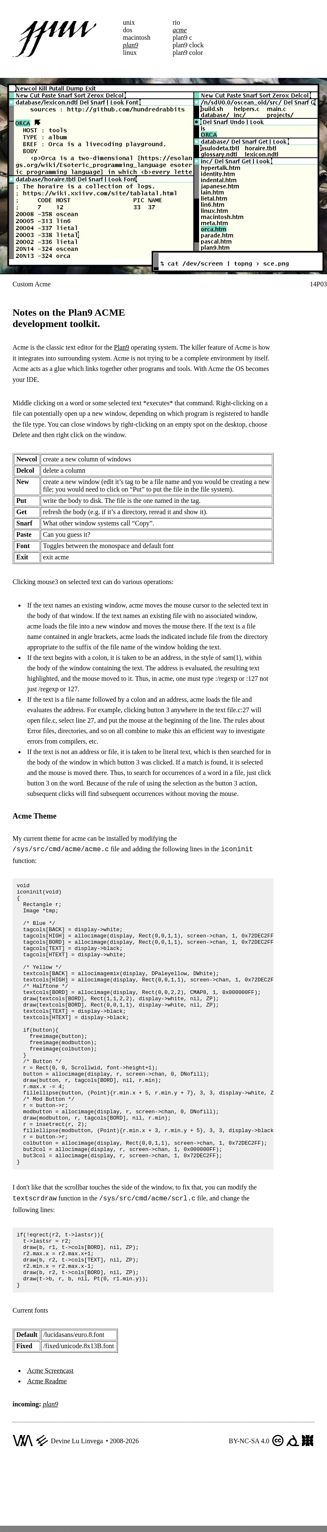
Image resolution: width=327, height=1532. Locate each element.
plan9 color (188, 52)
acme (180, 29)
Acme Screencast (50, 1436)
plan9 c (182, 37)
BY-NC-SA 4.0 (249, 1507)
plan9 (130, 45)
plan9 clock (188, 45)
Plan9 (121, 347)
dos (127, 29)
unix (129, 22)
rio (176, 22)
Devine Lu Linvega (77, 1507)
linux (130, 52)
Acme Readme (47, 1447)
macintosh (137, 37)
